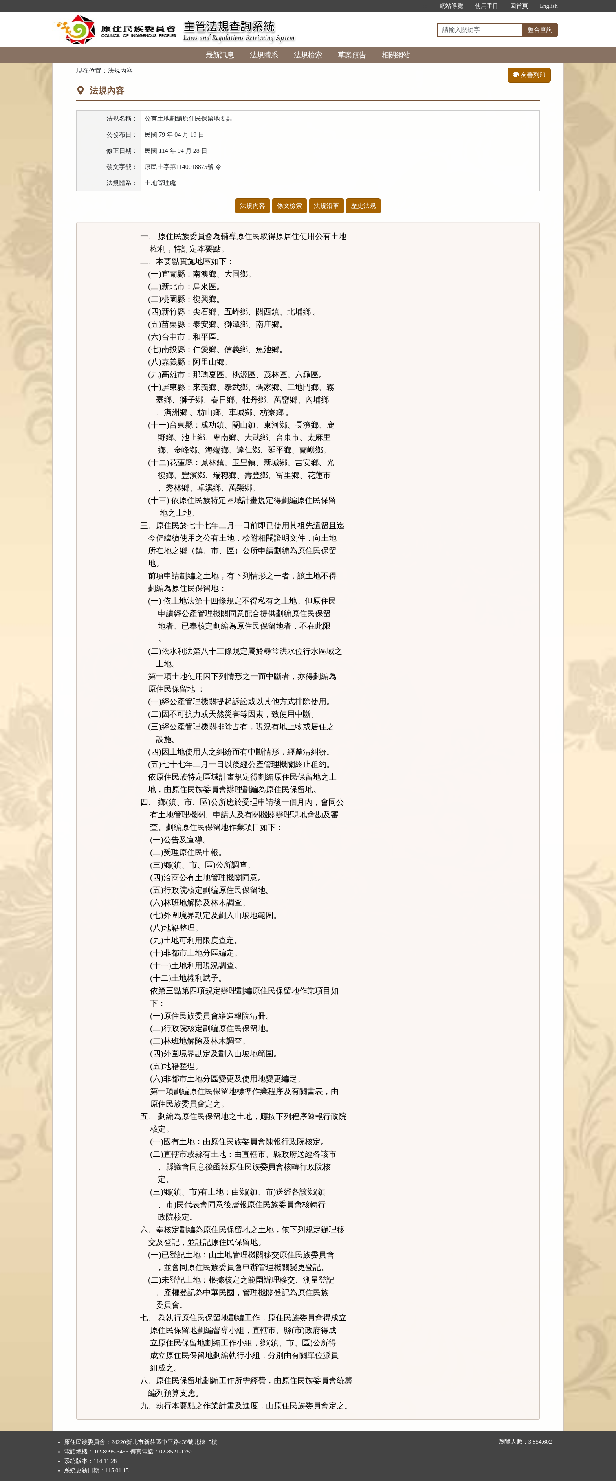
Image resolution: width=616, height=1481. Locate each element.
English (549, 6)
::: (425, 6)
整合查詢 (540, 29)
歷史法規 (363, 205)
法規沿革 (326, 205)
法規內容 (252, 205)
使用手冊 (487, 6)
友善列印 (529, 75)
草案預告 (352, 55)
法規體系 (264, 55)
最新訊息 (220, 55)
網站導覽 (451, 6)
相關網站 (396, 55)
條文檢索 (289, 205)
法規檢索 (308, 55)
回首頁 (519, 6)
